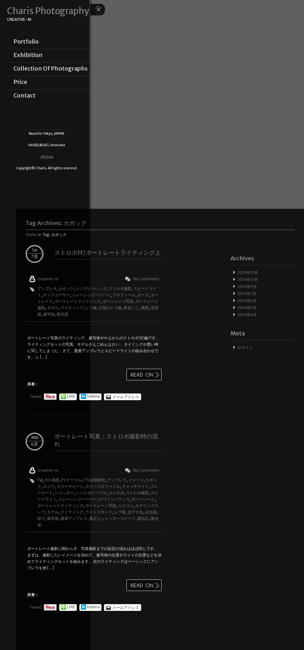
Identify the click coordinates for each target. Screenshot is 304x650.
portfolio (26, 41)
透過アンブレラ (73, 518)
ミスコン (125, 505)
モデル (53, 307)
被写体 (49, 314)
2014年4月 (247, 314)
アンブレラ (47, 288)
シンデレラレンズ (91, 288)
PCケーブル (71, 479)
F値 (40, 479)
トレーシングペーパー (91, 294)
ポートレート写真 (118, 301)
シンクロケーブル (91, 492)
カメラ (49, 486)
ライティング (72, 307)
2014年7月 (246, 293)
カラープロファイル (102, 486)
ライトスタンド (98, 512)
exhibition (28, 55)
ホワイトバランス (114, 499)
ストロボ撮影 (120, 288)
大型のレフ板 (110, 307)
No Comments (146, 278)
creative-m (47, 278)
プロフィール (123, 294)
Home (31, 234)
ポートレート (143, 499)
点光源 (150, 512)
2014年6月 (247, 300)
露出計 (143, 518)
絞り (41, 518)
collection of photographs (50, 68)
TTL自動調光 (94, 479)
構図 (145, 307)
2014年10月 (247, 279)
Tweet (35, 396)
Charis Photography (48, 11)
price (20, 82)
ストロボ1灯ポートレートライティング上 (107, 252)
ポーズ (143, 294)
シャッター (64, 492)
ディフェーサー (56, 294)
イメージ (136, 479)
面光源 (62, 314)
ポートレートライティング (78, 301)
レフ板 (91, 307)
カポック (66, 288)
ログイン (245, 347)
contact (24, 95)
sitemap (47, 157)
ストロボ (116, 492)
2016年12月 (247, 272)
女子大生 (135, 512)
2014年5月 (246, 307)
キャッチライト (135, 486)
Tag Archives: (56, 223)
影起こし (131, 307)
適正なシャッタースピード (112, 518)
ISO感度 (52, 479)
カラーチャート (70, 486)
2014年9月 (247, 286)
